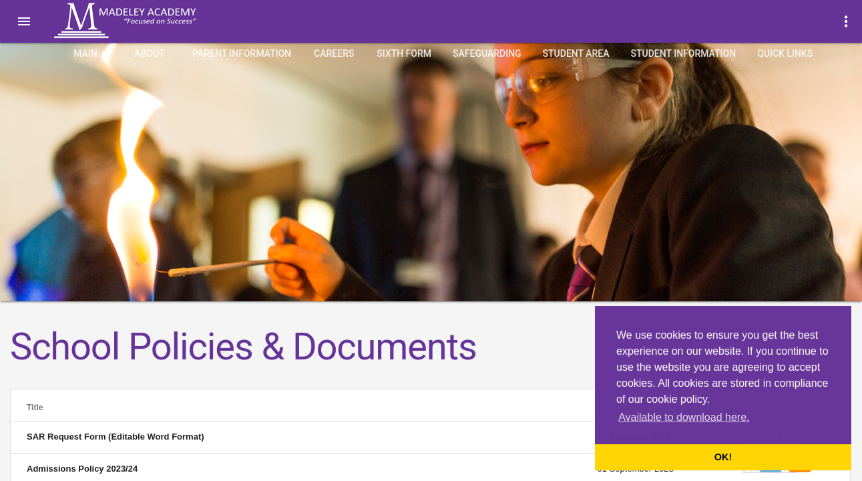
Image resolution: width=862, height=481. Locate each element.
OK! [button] (723, 457)
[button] (24, 21)
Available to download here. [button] (683, 417)
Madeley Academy (143, 21)
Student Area (576, 53)
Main (85, 53)
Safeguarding (487, 53)
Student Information (683, 53)
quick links (785, 53)
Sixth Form (404, 53)
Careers (334, 53)
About (149, 53)
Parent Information (241, 53)
